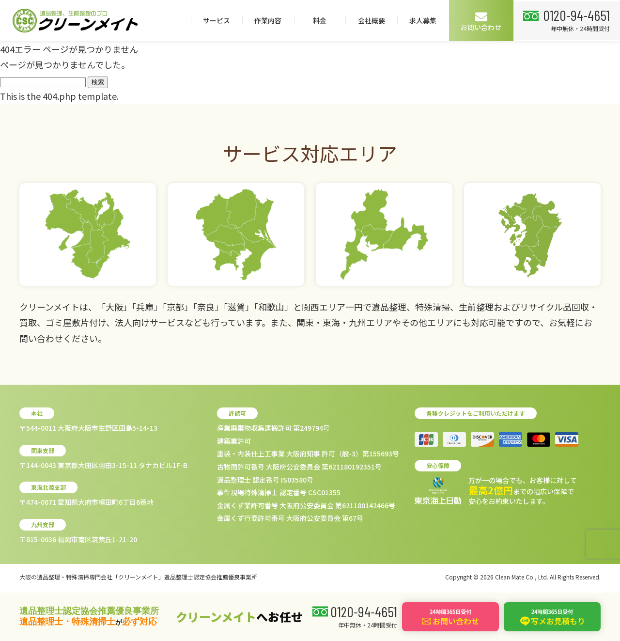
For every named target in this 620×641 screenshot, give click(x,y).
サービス (323, 20)
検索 (98, 82)
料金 (426, 20)
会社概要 (478, 20)
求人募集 (529, 20)
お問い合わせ (588, 21)
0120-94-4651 (64, 55)
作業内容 (374, 20)
